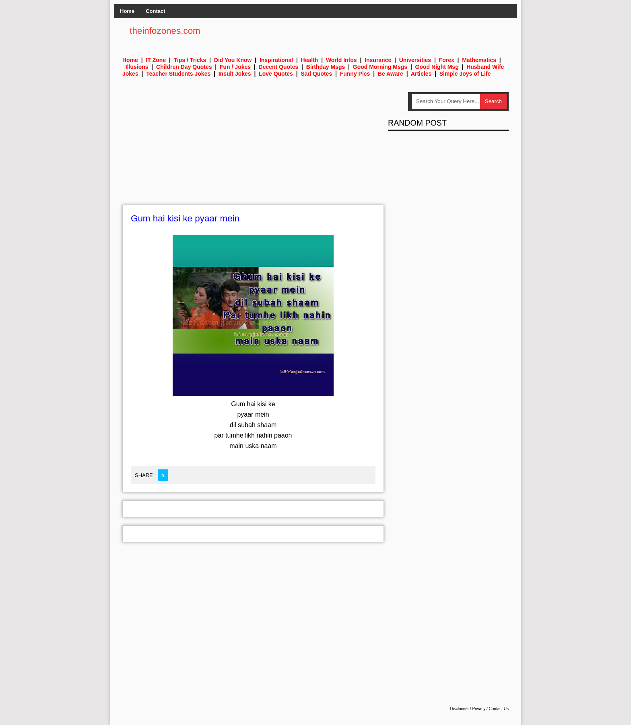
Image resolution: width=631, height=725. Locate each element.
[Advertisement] (253, 148)
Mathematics (479, 60)
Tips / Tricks (190, 60)
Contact (155, 11)
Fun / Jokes (235, 67)
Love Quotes (276, 73)
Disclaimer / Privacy (467, 708)
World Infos (341, 60)
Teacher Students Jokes (178, 73)
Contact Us (499, 708)
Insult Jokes (235, 73)
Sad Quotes (316, 73)
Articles (421, 73)
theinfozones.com (165, 31)
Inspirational (276, 60)
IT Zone (156, 60)
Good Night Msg (437, 67)
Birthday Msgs (325, 67)
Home (127, 11)
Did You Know (233, 60)
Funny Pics (355, 73)
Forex (446, 60)
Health (309, 60)
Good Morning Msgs (380, 67)
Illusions (137, 67)
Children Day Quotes (184, 67)
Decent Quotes (279, 67)
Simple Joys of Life (465, 73)
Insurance (378, 60)
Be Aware (390, 73)
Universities (415, 60)
